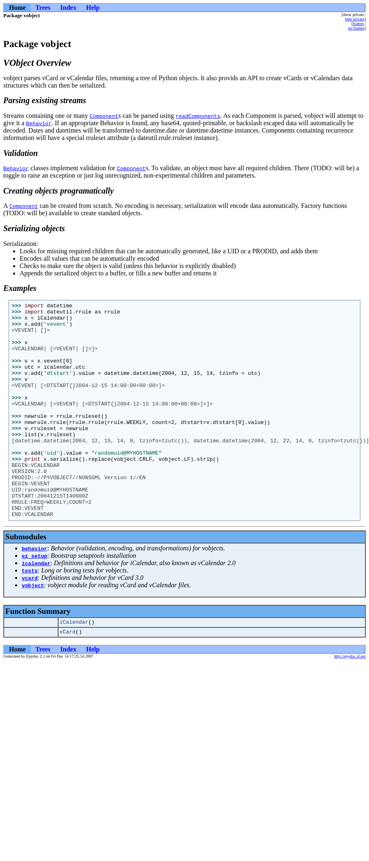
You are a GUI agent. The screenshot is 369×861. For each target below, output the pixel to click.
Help (92, 7)
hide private (354, 19)
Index (68, 7)
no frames (356, 28)
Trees (43, 7)
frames (358, 23)
